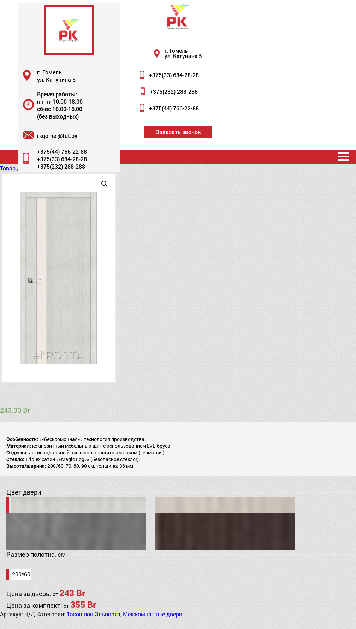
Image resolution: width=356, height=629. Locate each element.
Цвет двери (23, 492)
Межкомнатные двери (152, 614)
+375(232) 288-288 (174, 91)
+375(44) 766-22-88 (174, 108)
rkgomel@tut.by (57, 135)
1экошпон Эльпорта (93, 614)
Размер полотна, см (36, 554)
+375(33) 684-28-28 (174, 75)
